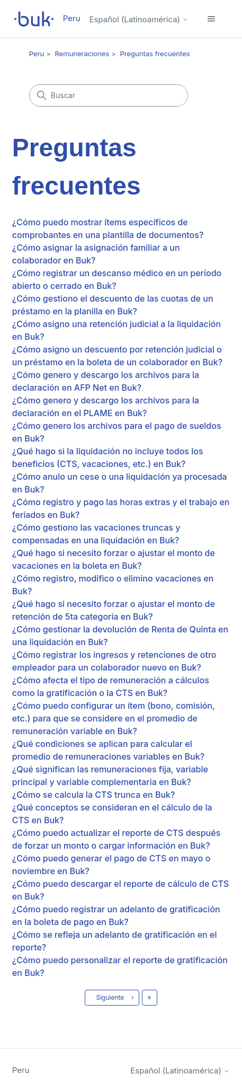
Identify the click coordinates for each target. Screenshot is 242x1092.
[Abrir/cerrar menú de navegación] (211, 19)
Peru (36, 53)
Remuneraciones (82, 53)
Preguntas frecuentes (155, 53)
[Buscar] (108, 95)
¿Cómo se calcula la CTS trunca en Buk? (93, 794)
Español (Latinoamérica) (139, 19)
